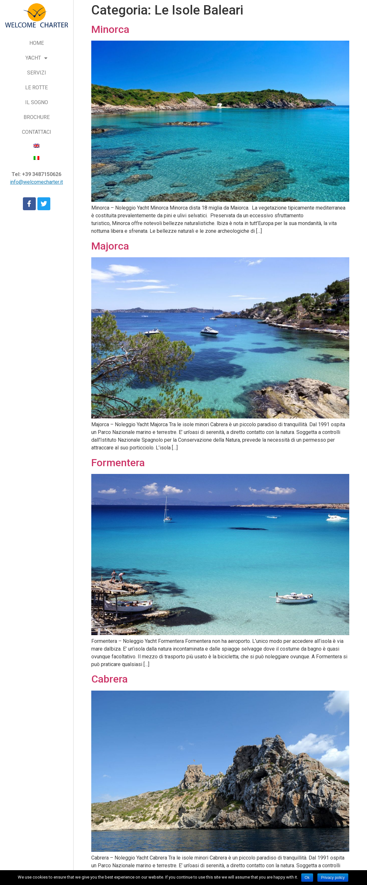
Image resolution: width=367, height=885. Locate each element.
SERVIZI (36, 73)
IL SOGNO (36, 102)
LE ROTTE (36, 87)
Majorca (110, 246)
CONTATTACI (36, 132)
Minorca (110, 29)
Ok (307, 877)
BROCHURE (37, 117)
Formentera (118, 463)
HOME (36, 43)
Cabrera (109, 679)
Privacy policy (332, 877)
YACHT (36, 58)
